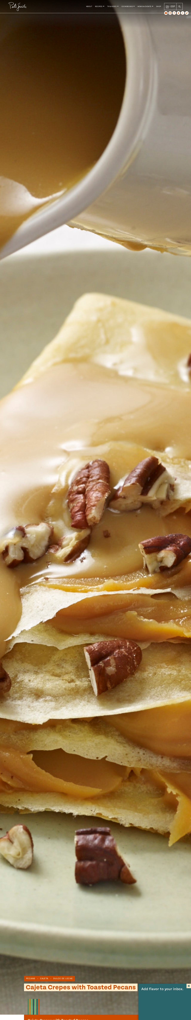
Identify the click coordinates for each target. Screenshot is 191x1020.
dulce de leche (63, 978)
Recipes (99, 7)
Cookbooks (127, 7)
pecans (30, 978)
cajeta (44, 978)
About (89, 7)
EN (167, 7)
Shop (158, 7)
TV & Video (112, 7)
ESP (173, 7)
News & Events (144, 7)
